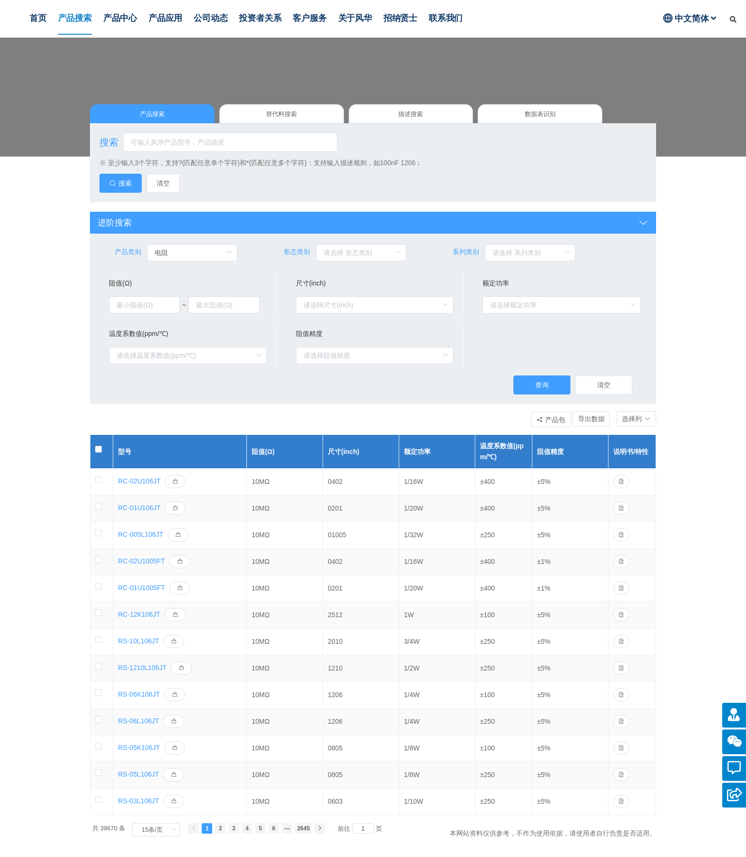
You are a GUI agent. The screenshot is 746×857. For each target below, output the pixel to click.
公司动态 (210, 18)
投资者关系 (260, 18)
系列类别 (465, 256)
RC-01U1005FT (141, 596)
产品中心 (120, 18)
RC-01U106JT (139, 516)
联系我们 (445, 18)
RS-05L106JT (138, 783)
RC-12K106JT (139, 623)
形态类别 (297, 256)
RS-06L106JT (138, 729)
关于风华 (355, 18)
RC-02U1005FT (141, 569)
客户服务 (309, 18)
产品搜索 (75, 18)
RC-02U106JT (139, 489)
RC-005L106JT (140, 543)
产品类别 (128, 256)
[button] (631, 425)
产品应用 (165, 18)
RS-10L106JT (138, 649)
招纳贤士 (400, 18)
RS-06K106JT (139, 703)
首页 (38, 18)
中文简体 (689, 18)
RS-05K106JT (139, 756)
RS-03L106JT (138, 809)
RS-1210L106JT (142, 676)
